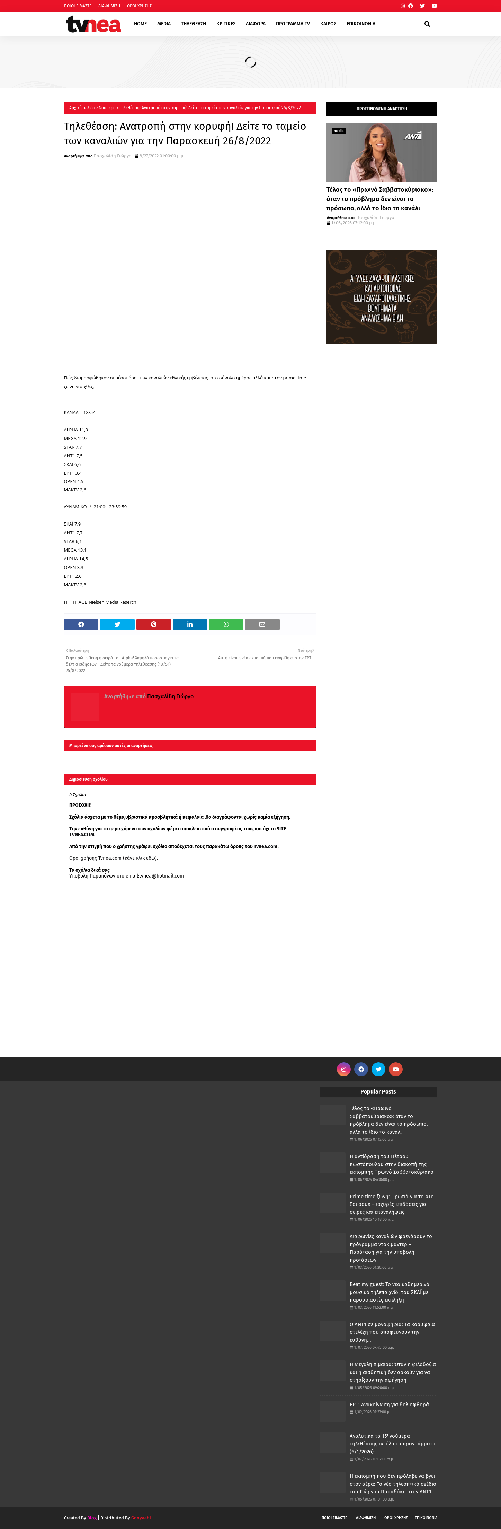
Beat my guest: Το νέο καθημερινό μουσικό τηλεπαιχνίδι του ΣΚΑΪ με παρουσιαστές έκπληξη (389, 1292)
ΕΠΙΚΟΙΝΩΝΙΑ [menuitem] (361, 24)
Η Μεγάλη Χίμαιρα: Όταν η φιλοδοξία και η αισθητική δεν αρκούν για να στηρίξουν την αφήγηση (393, 1372)
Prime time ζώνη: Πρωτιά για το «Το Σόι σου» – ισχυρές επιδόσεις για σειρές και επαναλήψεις (392, 1204)
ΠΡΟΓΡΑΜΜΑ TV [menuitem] (293, 24)
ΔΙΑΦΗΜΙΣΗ (109, 5)
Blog (92, 1517)
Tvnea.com (265, 846)
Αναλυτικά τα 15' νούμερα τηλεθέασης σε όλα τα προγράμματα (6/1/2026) (393, 1444)
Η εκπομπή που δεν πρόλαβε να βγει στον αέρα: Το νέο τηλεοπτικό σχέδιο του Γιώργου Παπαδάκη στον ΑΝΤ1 (393, 1484)
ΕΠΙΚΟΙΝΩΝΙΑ (426, 1517)
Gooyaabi (141, 1517)
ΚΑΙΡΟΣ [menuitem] (328, 24)
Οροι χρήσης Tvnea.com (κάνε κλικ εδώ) (113, 858)
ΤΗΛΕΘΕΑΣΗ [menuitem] (193, 24)
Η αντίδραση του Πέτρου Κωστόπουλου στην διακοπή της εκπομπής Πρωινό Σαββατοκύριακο (391, 1164)
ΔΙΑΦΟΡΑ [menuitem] (256, 24)
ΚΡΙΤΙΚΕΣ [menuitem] (225, 24)
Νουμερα (107, 107)
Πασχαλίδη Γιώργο (112, 155)
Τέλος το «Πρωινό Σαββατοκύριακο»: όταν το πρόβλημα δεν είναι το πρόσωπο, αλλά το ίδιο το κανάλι (379, 199)
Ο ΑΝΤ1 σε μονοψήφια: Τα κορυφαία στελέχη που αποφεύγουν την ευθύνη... (392, 1332)
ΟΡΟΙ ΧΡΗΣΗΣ (139, 5)
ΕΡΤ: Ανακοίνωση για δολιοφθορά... (391, 1404)
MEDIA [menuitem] (164, 24)
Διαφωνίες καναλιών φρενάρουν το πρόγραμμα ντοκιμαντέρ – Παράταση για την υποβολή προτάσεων (391, 1248)
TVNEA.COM (81, 835)
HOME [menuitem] (140, 24)
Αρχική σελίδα (82, 107)
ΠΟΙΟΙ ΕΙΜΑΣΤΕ (77, 5)
